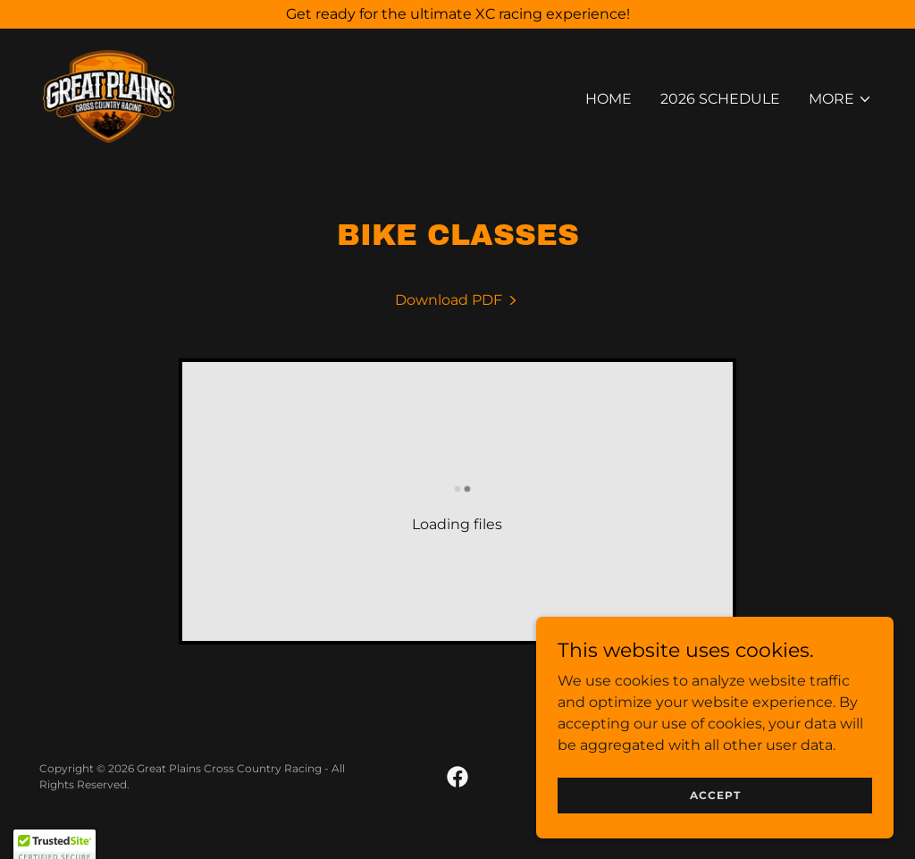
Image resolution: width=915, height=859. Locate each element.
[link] (108, 95)
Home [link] (608, 98)
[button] (840, 99)
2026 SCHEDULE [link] (720, 98)
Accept (715, 831)
